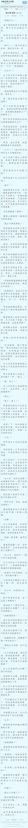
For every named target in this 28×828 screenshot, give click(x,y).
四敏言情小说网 (4, 6)
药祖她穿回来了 (13, 6)
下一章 (21, 15)
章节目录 (14, 15)
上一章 (7, 15)
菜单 (25, 2)
